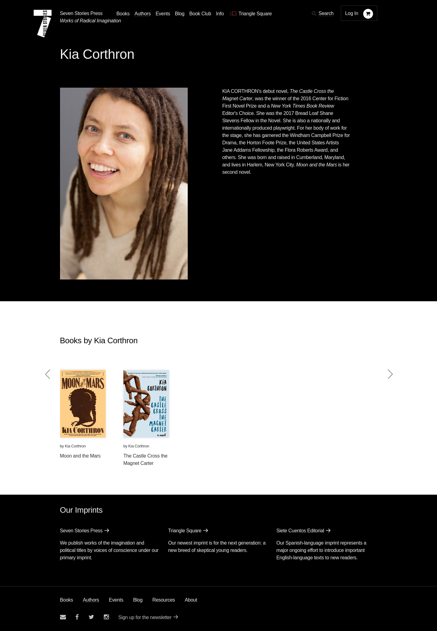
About (191, 599)
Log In (351, 13)
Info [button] (220, 13)
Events (116, 599)
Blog (138, 599)
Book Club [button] (200, 13)
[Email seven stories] (63, 617)
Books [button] (123, 13)
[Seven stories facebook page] (77, 617)
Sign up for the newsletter (144, 617)
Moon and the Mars (80, 455)
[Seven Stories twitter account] (91, 617)
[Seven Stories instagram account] (106, 617)
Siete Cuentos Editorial (300, 530)
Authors (91, 599)
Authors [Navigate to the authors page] (142, 13)
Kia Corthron (75, 446)
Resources (163, 599)
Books (66, 599)
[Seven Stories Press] (42, 23)
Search (325, 13)
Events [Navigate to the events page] (163, 13)
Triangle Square (185, 530)
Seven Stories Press (81, 13)
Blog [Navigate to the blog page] (179, 13)
